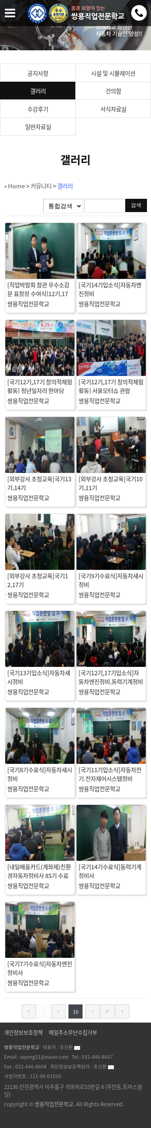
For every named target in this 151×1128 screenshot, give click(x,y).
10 (76, 1011)
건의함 (113, 91)
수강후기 (37, 109)
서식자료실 (113, 109)
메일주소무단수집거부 (73, 1032)
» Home (14, 185)
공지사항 (37, 73)
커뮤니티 (41, 185)
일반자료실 (38, 126)
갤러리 (38, 91)
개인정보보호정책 (23, 1032)
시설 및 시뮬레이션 (113, 73)
